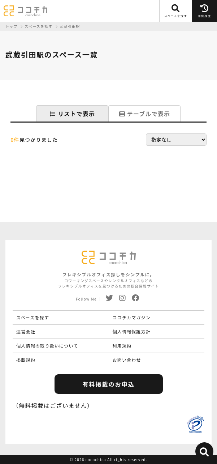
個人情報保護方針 (132, 331)
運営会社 (25, 331)
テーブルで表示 (144, 113)
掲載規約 (25, 360)
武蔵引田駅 (70, 26)
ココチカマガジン (132, 317)
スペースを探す (32, 317)
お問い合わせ (127, 360)
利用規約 (122, 345)
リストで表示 (72, 113)
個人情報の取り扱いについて (47, 345)
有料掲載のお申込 (108, 384)
